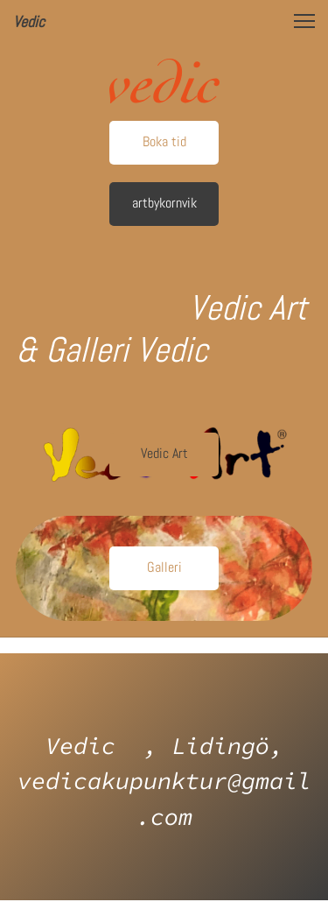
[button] (304, 21)
